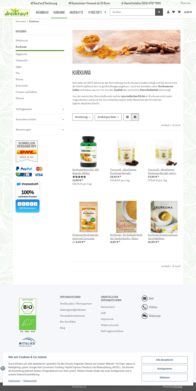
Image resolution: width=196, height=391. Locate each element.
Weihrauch (22, 40)
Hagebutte (21, 54)
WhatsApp (155, 316)
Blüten (19, 79)
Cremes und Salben (26, 92)
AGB (103, 313)
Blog (62, 328)
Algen (19, 67)
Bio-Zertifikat (68, 322)
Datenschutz (30, 380)
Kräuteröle (22, 86)
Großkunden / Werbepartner (76, 304)
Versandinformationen (72, 316)
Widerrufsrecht (110, 325)
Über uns (185, 3)
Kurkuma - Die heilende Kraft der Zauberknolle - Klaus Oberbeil (126, 236)
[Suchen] (132, 12)
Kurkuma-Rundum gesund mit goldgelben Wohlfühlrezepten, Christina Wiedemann (164, 236)
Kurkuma (21, 47)
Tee (18, 73)
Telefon (153, 307)
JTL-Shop (178, 387)
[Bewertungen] (79, 177)
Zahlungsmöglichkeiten (73, 310)
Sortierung (81, 117)
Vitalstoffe (22, 60)
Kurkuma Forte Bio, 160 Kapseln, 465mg (85, 171)
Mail (151, 298)
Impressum (14, 380)
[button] (168, 12)
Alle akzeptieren (164, 359)
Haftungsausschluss (112, 331)
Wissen (20, 98)
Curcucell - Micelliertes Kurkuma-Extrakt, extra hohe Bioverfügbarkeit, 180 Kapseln (163, 171)
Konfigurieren (164, 368)
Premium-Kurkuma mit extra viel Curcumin (85, 236)
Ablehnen (165, 377)
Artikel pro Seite (107, 117)
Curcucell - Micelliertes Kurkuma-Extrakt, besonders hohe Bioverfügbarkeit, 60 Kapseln (123, 171)
